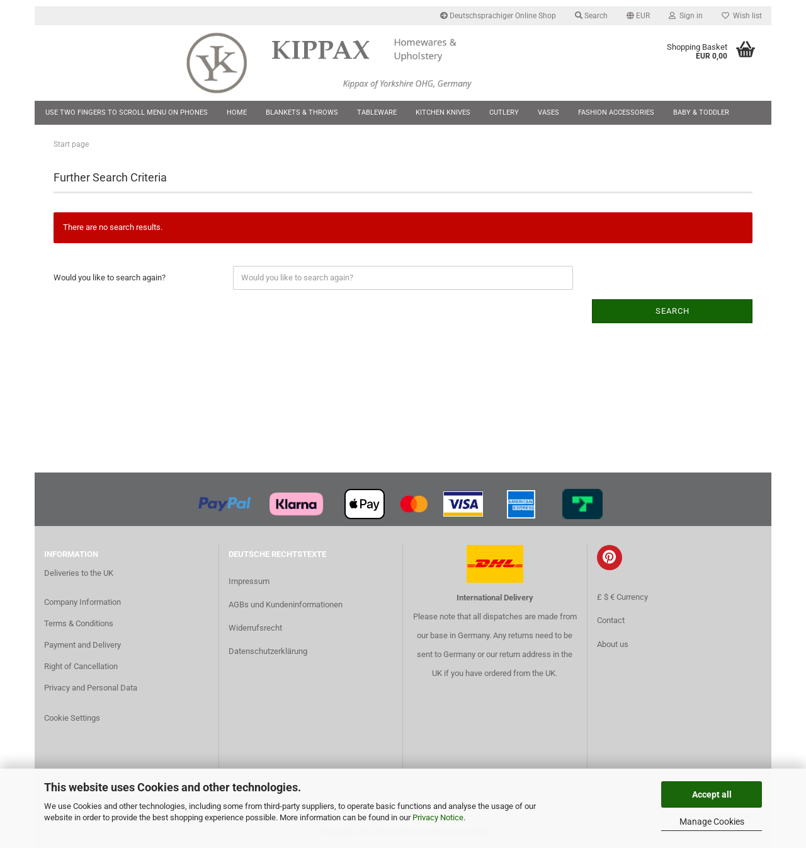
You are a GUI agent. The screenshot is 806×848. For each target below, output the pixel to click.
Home (237, 112)
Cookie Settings (72, 718)
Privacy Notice (437, 817)
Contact (611, 620)
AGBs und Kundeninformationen (286, 604)
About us (612, 644)
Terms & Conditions (78, 623)
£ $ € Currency (622, 597)
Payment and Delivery (82, 645)
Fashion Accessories (616, 112)
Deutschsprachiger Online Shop (498, 15)
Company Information (82, 602)
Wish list (742, 15)
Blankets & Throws (302, 112)
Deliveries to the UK (78, 573)
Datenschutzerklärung (268, 651)
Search (591, 15)
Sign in (686, 15)
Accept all (712, 794)
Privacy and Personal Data (90, 687)
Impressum (249, 581)
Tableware (377, 112)
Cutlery (504, 112)
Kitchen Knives (443, 112)
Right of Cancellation (81, 666)
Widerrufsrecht (255, 628)
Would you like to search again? (110, 277)
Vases (548, 112)
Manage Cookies (711, 821)
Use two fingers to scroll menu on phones (126, 112)
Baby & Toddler (701, 112)
